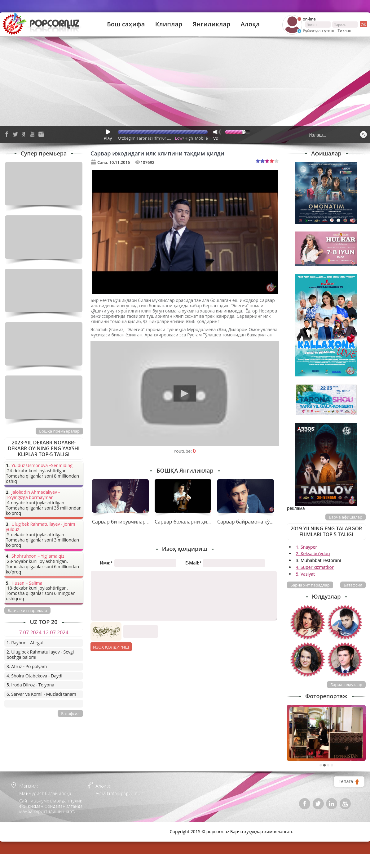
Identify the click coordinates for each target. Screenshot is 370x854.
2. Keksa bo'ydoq (313, 553)
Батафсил (353, 585)
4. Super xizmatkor (315, 567)
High (188, 138)
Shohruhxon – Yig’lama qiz (37, 556)
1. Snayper (306, 547)
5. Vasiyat (305, 574)
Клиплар (169, 24)
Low (179, 138)
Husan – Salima (26, 583)
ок (363, 24)
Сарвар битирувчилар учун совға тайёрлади (145, 521)
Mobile (201, 138)
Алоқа (250, 24)
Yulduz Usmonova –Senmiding (42, 465)
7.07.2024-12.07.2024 (43, 632)
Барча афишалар (345, 517)
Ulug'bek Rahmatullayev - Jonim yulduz (40, 527)
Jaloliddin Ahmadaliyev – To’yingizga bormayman (33, 495)
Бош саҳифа (126, 24)
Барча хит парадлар (310, 585)
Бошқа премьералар (59, 431)
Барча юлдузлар (346, 684)
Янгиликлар (211, 24)
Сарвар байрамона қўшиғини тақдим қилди (270, 521)
